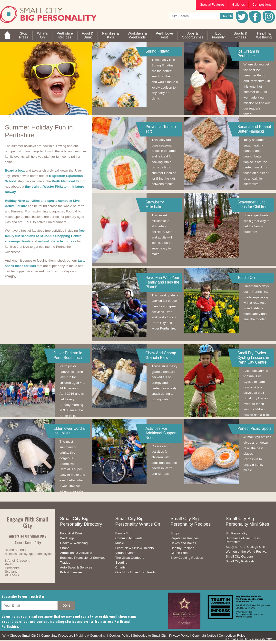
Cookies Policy (119, 635)
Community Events (129, 538)
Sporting (121, 562)
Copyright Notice (204, 635)
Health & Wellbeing (74, 543)
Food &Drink (87, 35)
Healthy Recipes (182, 548)
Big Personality (236, 533)
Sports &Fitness (240, 35)
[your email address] (29, 605)
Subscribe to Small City (150, 635)
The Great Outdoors (129, 557)
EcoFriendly (218, 35)
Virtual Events (125, 553)
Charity (120, 567)
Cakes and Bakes (183, 543)
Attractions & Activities (76, 553)
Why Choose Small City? (20, 635)
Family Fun (123, 533)
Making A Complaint (90, 635)
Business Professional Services (82, 557)
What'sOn (42, 35)
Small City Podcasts (240, 561)
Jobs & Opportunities (192, 35)
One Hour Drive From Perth (135, 572)
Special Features (212, 4)
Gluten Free (178, 553)
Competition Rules (232, 635)
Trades (65, 562)
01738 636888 (15, 550)
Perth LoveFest (164, 35)
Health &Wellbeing (264, 35)
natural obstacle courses (57, 241)
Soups (175, 533)
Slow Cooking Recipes (186, 557)
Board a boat (15, 170)
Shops (64, 548)
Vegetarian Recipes (184, 538)
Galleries (238, 4)
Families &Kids (110, 35)
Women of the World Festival (246, 551)
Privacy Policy (179, 635)
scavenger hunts (18, 241)
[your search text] (195, 16)
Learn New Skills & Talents (134, 548)
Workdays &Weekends (137, 35)
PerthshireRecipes (65, 35)
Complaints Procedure (57, 635)
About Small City (27, 542)
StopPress (23, 35)
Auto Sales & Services (76, 567)
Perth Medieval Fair (67, 181)
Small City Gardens (240, 556)
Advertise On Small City (27, 536)
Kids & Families (71, 572)
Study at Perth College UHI (245, 547)
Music (119, 543)
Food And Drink (71, 533)
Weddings (67, 538)
